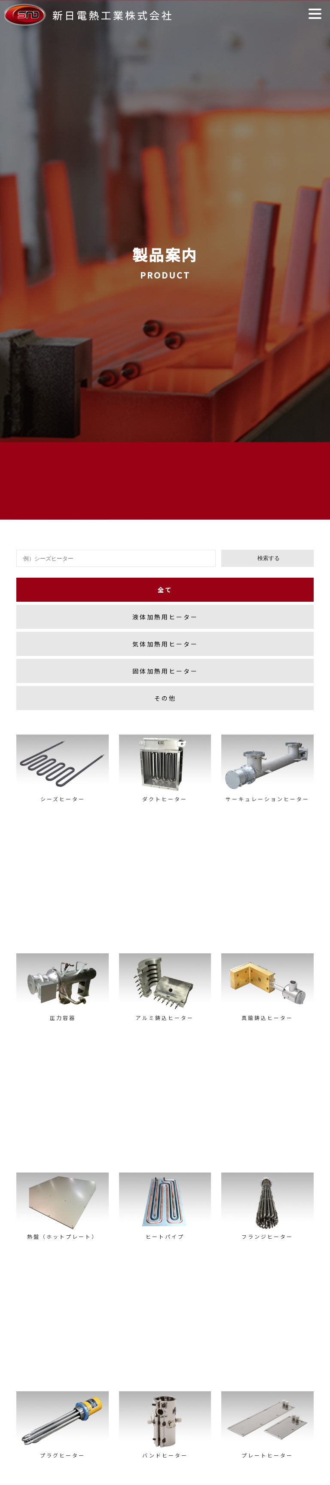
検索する (267, 558)
